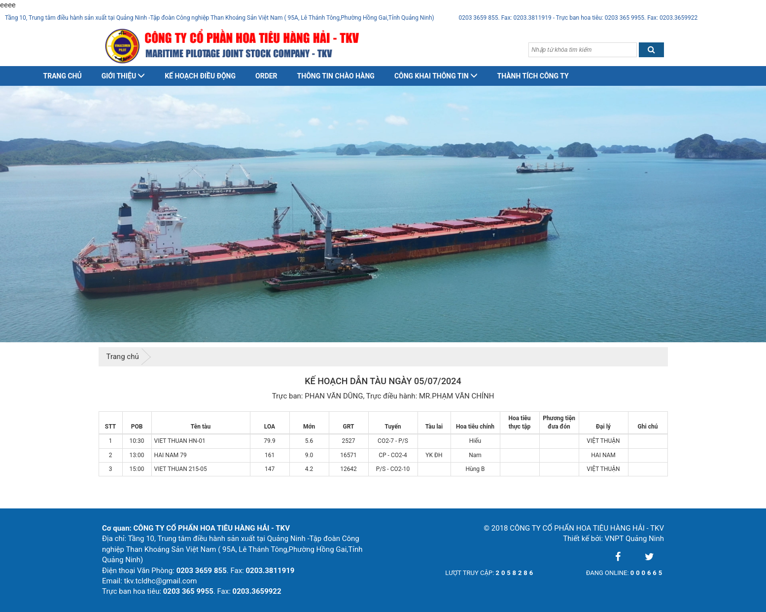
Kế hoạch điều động (200, 76)
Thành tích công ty (533, 76)
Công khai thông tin (436, 76)
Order (266, 76)
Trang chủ (62, 76)
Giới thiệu (123, 76)
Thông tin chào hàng (336, 76)
